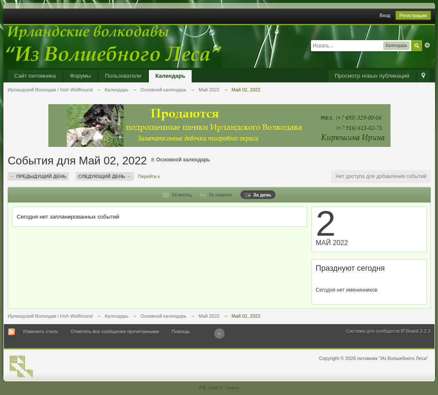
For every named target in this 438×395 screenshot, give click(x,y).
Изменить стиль (40, 331)
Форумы (80, 76)
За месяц (177, 194)
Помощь (181, 331)
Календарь (170, 76)
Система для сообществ (373, 331)
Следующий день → (104, 176)
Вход (385, 15)
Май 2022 (208, 316)
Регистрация (413, 15)
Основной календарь (183, 160)
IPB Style (208, 387)
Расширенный (427, 45)
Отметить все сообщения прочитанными (115, 331)
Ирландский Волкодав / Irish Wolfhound (50, 316)
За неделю (216, 194)
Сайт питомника (35, 76)
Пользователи (123, 76)
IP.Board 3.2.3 (415, 331)
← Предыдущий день (38, 176)
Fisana (232, 387)
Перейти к (149, 176)
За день (258, 194)
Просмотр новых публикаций (372, 76)
